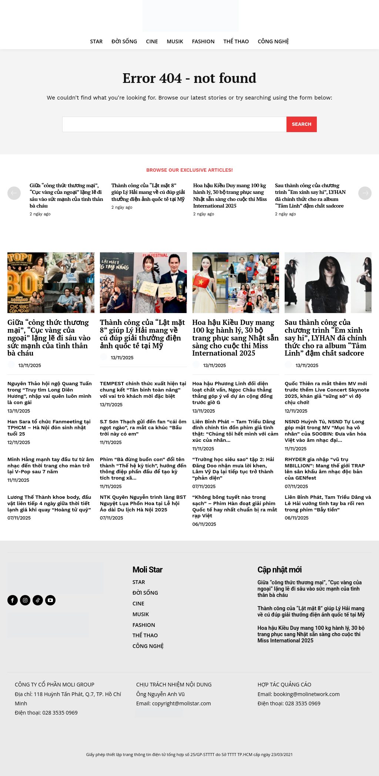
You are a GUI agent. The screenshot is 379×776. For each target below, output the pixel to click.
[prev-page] (14, 193)
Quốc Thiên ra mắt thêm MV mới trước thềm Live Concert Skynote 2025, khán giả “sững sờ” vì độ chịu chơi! (327, 392)
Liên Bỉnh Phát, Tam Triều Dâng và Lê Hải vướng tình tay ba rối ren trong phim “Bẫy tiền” (328, 503)
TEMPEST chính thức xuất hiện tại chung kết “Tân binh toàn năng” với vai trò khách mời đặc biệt (143, 389)
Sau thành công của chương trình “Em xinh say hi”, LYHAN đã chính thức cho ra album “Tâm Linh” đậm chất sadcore (310, 195)
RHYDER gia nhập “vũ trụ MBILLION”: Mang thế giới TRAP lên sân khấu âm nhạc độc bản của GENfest (325, 468)
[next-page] (365, 193)
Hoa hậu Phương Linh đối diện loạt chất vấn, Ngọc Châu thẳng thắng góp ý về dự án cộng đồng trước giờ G (232, 392)
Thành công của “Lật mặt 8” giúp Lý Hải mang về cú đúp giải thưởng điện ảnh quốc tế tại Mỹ (148, 192)
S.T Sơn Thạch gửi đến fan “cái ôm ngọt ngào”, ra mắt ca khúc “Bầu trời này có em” (143, 428)
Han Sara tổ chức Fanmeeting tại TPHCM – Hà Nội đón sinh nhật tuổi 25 (49, 428)
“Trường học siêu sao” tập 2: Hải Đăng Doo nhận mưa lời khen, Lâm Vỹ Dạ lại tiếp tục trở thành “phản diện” (233, 468)
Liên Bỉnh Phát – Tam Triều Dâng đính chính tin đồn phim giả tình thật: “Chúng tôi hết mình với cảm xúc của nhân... (235, 431)
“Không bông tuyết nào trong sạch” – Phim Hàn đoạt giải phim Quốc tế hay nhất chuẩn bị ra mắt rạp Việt (234, 506)
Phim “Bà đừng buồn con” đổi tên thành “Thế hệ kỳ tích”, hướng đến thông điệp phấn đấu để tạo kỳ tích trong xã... (143, 468)
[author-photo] (12, 365)
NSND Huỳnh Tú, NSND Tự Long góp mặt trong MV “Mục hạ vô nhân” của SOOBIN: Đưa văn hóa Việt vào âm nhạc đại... (325, 431)
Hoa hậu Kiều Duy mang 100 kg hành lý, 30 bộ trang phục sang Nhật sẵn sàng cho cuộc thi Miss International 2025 (230, 195)
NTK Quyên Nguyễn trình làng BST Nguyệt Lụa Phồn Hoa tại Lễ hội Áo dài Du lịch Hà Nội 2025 (143, 503)
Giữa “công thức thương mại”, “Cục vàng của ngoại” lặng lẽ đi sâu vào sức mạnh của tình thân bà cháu (66, 195)
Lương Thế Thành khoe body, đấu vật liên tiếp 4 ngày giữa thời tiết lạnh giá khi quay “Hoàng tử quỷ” (49, 503)
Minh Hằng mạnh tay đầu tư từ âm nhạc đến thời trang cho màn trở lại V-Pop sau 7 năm (50, 465)
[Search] (301, 124)
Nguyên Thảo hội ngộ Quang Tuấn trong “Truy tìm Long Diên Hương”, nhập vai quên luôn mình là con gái (49, 392)
